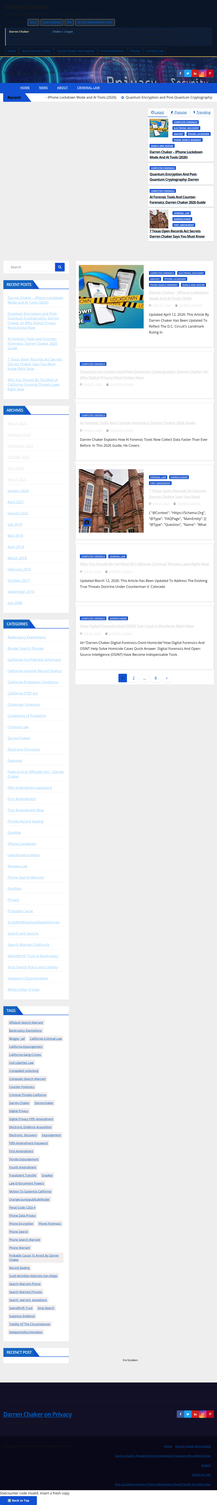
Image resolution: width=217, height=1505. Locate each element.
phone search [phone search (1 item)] (18, 1231)
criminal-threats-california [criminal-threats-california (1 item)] (27, 1095)
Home (12, 51)
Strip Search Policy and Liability (33, 967)
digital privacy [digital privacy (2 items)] (18, 1111)
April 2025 (16, 468)
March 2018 (17, 558)
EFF (69, 22)
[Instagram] (202, 73)
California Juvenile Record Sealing (34, 670)
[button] (212, 88)
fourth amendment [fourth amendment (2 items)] (22, 1167)
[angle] (167, 678)
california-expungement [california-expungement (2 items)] (26, 1047)
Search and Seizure (162, 145)
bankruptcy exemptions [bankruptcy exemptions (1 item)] (25, 1030)
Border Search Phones (26, 648)
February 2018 (19, 569)
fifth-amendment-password (30, 787)
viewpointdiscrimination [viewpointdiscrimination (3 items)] (26, 1332)
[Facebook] (180, 73)
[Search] (60, 267)
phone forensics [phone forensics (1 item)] (50, 1223)
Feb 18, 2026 (92, 571)
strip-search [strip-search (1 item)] (46, 1308)
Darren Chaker (188, 305)
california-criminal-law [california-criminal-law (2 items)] (46, 1038)
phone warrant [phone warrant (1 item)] (19, 1248)
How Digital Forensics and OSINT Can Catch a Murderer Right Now (137, 625)
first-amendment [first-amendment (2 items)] (21, 1151)
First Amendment (112, 51)
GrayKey (178, 133)
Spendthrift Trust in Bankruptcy (33, 956)
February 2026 (19, 434)
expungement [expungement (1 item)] (51, 1135)
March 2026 (17, 423)
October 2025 (19, 457)
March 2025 (17, 479)
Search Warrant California (28, 944)
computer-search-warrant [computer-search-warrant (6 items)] (27, 1079)
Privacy (135, 51)
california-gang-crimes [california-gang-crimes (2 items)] (25, 1055)
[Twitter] (187, 73)
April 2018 (16, 546)
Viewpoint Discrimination (28, 978)
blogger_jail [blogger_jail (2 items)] (17, 1038)
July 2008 (15, 603)
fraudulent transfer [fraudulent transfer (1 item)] (23, 1175)
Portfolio (15, 888)
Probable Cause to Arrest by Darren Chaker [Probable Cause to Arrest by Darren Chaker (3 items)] (34, 1257)
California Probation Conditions (33, 682)
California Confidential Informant (34, 659)
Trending (202, 112)
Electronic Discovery (186, 128)
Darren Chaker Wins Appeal (76, 51)
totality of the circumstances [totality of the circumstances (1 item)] (29, 1324)
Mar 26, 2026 (162, 305)
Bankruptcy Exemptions (27, 637)
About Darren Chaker (36, 51)
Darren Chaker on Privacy (37, 1414)
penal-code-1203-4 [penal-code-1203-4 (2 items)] (22, 1207)
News (43, 87)
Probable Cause (20, 911)
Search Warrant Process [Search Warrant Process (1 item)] (25, 1292)
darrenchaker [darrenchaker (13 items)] (44, 1103)
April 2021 (16, 502)
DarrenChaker (182, 219)
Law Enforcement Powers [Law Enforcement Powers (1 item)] (26, 1183)
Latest (157, 112)
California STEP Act (23, 693)
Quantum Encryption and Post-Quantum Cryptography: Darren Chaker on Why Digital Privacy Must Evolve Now (33, 320)
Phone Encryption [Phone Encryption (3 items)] (21, 1223)
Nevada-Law (17, 866)
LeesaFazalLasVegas (24, 855)
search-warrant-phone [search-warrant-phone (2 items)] (25, 1284)
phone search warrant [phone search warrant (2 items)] (24, 1240)
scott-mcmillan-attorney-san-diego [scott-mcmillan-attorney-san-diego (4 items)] (33, 1276)
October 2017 (19, 580)
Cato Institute (52, 22)
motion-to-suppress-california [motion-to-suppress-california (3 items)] (30, 1191)
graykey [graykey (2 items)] (47, 1175)
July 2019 (15, 524)
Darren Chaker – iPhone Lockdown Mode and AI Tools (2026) (35, 300)
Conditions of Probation (27, 715)
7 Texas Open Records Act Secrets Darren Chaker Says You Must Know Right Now (35, 364)
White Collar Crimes (24, 989)
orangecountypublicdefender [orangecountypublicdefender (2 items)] (29, 1199)
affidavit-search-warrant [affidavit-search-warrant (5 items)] (26, 1022)
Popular (179, 112)
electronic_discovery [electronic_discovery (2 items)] (23, 1135)
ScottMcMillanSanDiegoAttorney (34, 922)
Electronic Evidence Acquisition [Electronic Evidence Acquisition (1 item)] (30, 1127)
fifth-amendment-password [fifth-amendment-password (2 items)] (28, 1143)
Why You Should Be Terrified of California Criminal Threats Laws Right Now (34, 384)
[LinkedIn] (195, 73)
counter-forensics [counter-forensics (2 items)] (21, 1087)
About (62, 87)
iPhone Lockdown (198, 133)
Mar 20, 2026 (92, 384)
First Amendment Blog (26, 810)
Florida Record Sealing (26, 821)
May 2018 (15, 535)
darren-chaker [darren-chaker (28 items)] (19, 1103)
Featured (15, 760)
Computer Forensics (186, 122)
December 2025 (20, 446)
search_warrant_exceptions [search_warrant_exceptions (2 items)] (28, 1300)
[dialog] (169, 1430)
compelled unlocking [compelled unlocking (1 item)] (23, 1071)
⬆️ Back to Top (18, 1500)
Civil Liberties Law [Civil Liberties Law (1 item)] (21, 1063)
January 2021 (18, 513)
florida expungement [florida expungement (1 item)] (24, 1159)
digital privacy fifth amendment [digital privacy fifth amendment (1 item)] (31, 1119)
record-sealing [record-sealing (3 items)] (19, 1268)
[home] (9, 88)
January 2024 (18, 490)
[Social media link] (210, 73)
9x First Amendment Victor (95, 22)
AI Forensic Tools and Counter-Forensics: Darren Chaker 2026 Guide (32, 343)
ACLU (33, 22)
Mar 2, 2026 (161, 503)
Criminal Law (155, 51)
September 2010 (21, 591)
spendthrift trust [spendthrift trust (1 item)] (21, 1308)
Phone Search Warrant (187, 139)
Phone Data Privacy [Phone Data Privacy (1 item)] (22, 1215)
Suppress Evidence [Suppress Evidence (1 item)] (22, 1316)
